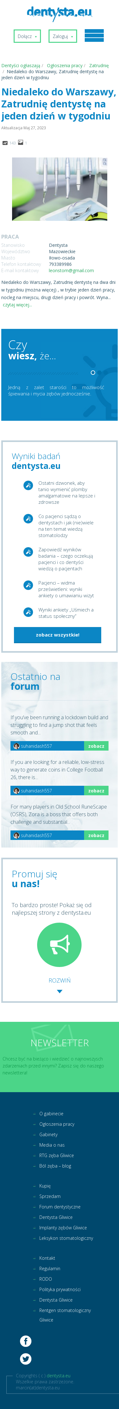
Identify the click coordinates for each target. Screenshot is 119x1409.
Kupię (45, 1186)
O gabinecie (51, 1114)
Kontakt (47, 1258)
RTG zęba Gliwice (56, 1155)
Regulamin (49, 1268)
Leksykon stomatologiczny (66, 1238)
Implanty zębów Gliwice (63, 1228)
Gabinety (48, 1134)
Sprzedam (50, 1196)
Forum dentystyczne (60, 1207)
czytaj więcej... (17, 305)
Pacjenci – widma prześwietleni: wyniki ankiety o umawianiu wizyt (66, 589)
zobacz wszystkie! (57, 634)
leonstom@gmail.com (71, 270)
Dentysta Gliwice (56, 1217)
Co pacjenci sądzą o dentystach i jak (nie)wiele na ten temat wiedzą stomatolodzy (66, 525)
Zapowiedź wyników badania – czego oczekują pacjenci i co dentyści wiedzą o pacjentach (65, 559)
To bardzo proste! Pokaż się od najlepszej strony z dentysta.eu (52, 934)
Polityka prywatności (60, 1289)
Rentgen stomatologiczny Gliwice (65, 1315)
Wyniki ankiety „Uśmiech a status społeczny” (66, 612)
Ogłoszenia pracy (56, 1124)
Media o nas (52, 1145)
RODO (45, 1279)
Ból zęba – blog (55, 1166)
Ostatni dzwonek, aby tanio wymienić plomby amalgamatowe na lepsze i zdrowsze (66, 492)
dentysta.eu (58, 1376)
